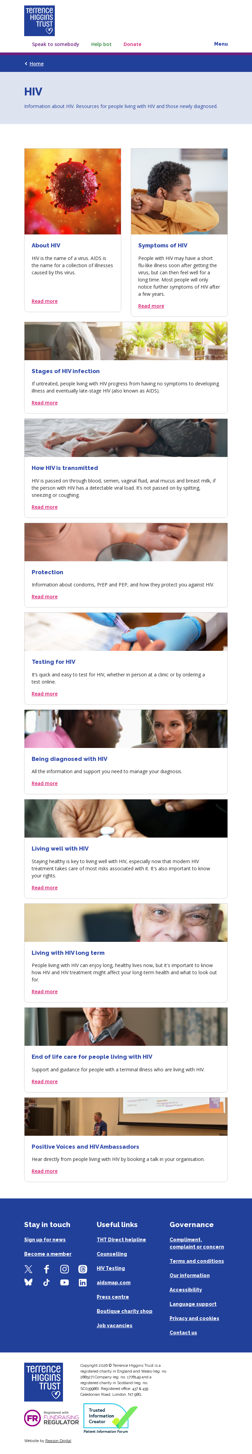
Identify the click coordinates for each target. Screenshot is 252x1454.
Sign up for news (45, 1239)
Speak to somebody (55, 44)
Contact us (183, 1332)
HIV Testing (111, 1268)
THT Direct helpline (121, 1239)
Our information (190, 1275)
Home (37, 63)
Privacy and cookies (194, 1318)
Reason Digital (58, 1440)
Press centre (113, 1297)
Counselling (112, 1254)
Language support (193, 1304)
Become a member (48, 1254)
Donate (132, 44)
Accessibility (186, 1289)
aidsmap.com (113, 1282)
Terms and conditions (197, 1261)
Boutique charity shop (125, 1311)
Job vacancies (114, 1325)
